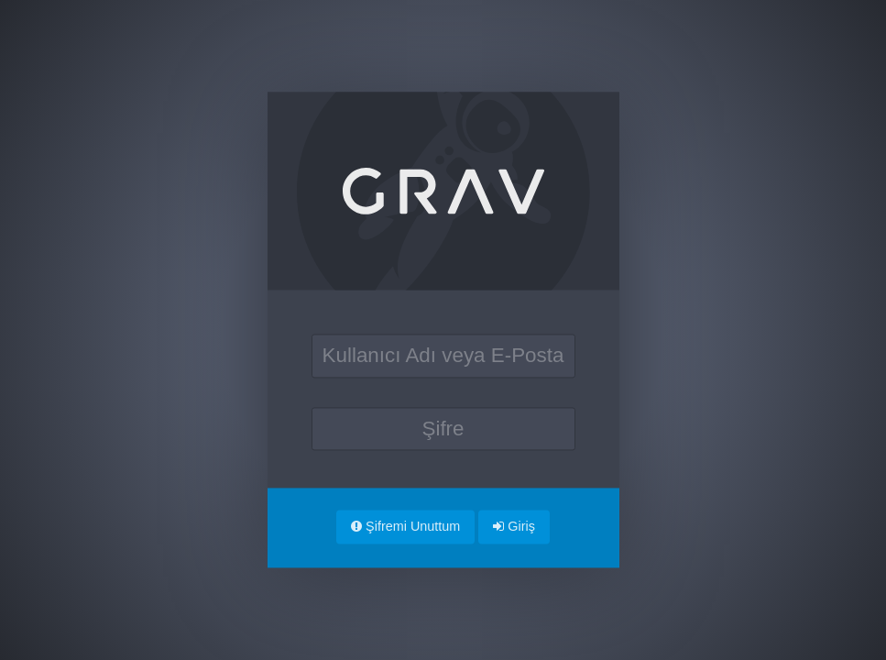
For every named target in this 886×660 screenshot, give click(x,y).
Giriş (514, 526)
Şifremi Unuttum (405, 526)
